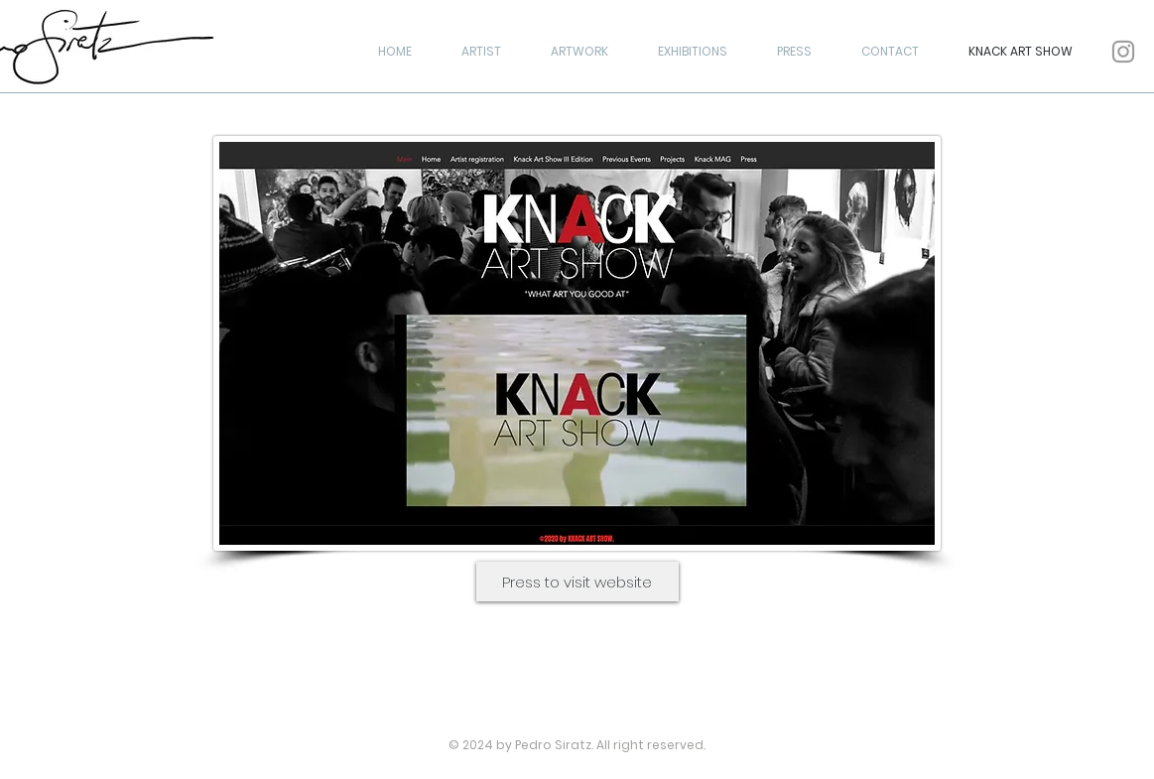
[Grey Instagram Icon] (1123, 51)
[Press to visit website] (577, 581)
